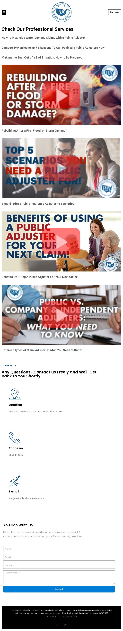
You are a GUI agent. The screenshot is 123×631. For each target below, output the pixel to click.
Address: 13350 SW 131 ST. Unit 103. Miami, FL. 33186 (36, 411)
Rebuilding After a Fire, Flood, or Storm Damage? (34, 130)
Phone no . (16, 448)
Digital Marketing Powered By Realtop (61, 616)
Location (15, 405)
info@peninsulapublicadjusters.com (26, 498)
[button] (4, 12)
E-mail (14, 491)
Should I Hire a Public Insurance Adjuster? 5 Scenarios (38, 203)
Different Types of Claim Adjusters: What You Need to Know (42, 350)
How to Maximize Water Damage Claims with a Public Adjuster (43, 37)
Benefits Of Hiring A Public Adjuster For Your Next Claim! (40, 277)
